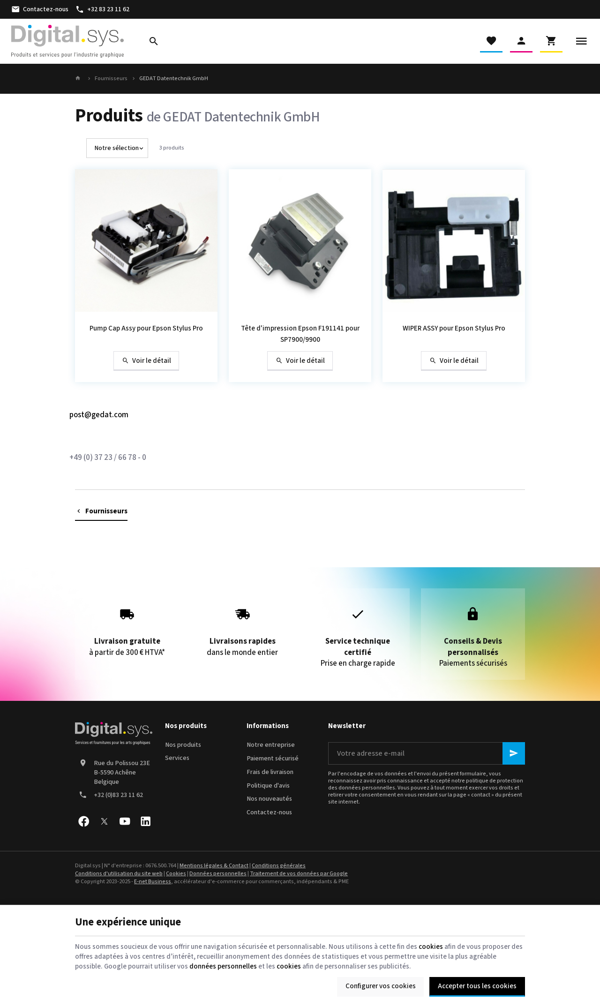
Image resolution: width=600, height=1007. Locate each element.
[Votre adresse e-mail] (426, 753)
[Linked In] (145, 821)
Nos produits (183, 745)
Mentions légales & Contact (214, 866)
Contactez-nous (269, 812)
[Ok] (513, 753)
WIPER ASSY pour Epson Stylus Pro (454, 328)
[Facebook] (83, 821)
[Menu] (581, 41)
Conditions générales (279, 866)
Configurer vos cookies (380, 986)
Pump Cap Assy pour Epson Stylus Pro (146, 328)
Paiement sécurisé (273, 758)
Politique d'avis (268, 785)
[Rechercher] (153, 41)
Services (177, 758)
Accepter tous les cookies (477, 986)
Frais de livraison (270, 772)
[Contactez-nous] (40, 9)
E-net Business (152, 882)
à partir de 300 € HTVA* (127, 628)
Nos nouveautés (269, 799)
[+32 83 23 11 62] (102, 9)
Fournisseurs (111, 79)
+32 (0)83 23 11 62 (118, 795)
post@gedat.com (98, 415)
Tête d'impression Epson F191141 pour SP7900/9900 (300, 334)
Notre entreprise (271, 745)
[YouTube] (124, 821)
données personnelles (223, 966)
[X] (104, 821)
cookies (431, 947)
